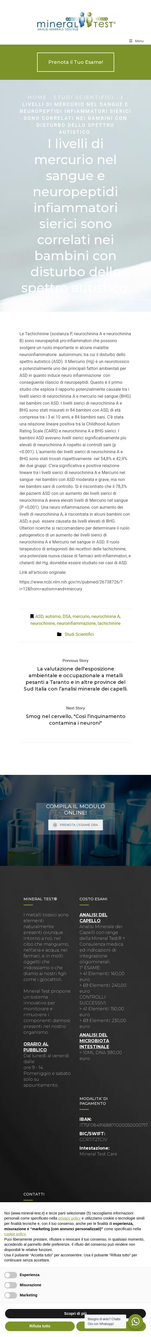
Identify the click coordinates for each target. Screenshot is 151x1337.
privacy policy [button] (69, 1218)
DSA (67, 616)
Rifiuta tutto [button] (39, 1326)
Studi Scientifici (84, 97)
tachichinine (109, 623)
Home (37, 97)
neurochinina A (106, 616)
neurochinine (42, 623)
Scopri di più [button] (75, 1313)
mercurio (81, 616)
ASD (39, 616)
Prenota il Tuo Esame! (75, 62)
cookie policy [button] (14, 1234)
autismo (53, 616)
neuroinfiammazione (76, 623)
